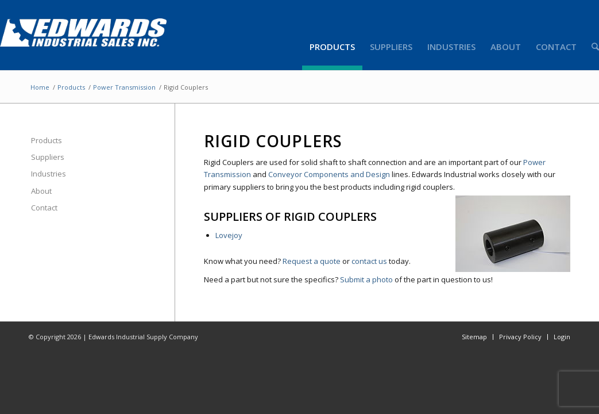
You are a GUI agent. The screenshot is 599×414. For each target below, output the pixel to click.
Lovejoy (228, 235)
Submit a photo (366, 279)
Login (562, 336)
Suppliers (47, 157)
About (41, 191)
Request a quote (312, 261)
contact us (369, 261)
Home (39, 87)
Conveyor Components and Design (329, 174)
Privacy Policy (520, 336)
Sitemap (474, 336)
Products (71, 87)
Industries (48, 173)
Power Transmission (124, 87)
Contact (44, 207)
